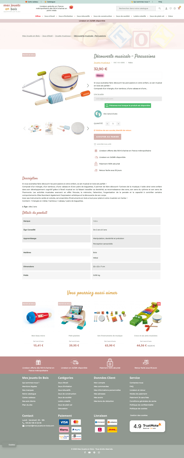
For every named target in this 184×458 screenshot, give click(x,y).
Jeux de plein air (65, 405)
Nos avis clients (28, 401)
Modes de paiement (138, 394)
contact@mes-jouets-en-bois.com (39, 426)
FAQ (131, 386)
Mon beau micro (38, 336)
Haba (130, 63)
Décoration (63, 409)
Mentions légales (29, 386)
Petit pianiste (74, 336)
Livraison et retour (137, 390)
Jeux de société (64, 397)
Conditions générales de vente (143, 401)
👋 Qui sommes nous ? (140, 2)
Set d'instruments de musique (109, 336)
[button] (9, 444)
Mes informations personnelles (107, 390)
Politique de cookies (138, 409)
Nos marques (28, 390)
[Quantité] (113, 124)
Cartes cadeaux (28, 397)
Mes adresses (99, 394)
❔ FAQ (159, 2)
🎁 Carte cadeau (31, 2)
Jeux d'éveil (63, 383)
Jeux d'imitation (65, 386)
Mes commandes (101, 386)
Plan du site (27, 405)
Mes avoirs (98, 397)
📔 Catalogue (50, 2)
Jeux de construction (67, 394)
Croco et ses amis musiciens (145, 336)
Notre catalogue (29, 394)
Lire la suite (99, 94)
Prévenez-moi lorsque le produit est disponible (127, 105)
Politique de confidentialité (141, 405)
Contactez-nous (136, 383)
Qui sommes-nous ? (30, 383)
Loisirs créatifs (64, 401)
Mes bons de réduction (104, 401)
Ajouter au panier (107, 137)
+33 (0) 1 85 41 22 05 (33, 423)
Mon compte (99, 383)
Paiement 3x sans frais (139, 397)
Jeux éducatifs (64, 390)
